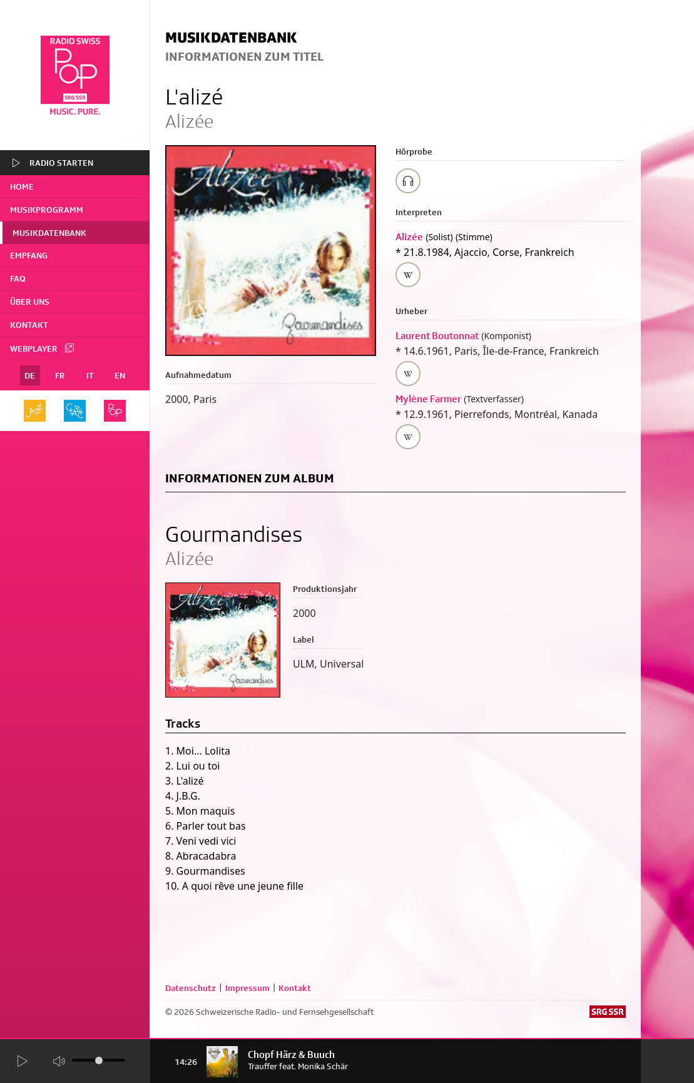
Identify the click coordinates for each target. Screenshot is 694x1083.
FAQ (18, 278)
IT (90, 375)
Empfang (29, 255)
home (22, 186)
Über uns (29, 302)
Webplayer (42, 348)
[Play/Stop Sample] (408, 181)
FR (60, 375)
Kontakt (29, 325)
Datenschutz (190, 988)
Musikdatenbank (49, 233)
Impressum (247, 988)
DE (29, 375)
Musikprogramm (46, 210)
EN (120, 375)
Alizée (409, 237)
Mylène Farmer (428, 399)
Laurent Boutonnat (437, 336)
